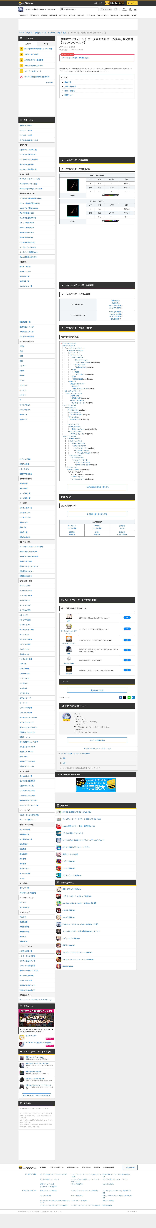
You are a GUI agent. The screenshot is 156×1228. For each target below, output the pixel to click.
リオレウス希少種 (26, 713)
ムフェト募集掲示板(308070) (30, 203)
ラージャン (23, 703)
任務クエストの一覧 (27, 786)
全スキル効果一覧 (26, 508)
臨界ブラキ (23, 757)
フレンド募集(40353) (27, 223)
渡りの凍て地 (24, 907)
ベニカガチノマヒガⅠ (82, 450)
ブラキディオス (25, 674)
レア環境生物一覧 (26, 839)
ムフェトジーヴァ (26, 698)
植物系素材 (23, 844)
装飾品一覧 (23, 532)
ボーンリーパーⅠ (75, 353)
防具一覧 (81, 15)
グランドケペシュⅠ (78, 358)
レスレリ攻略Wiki (77, 1195)
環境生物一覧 (24, 834)
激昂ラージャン (25, 737)
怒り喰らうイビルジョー (28, 717)
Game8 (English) (108, 1167)
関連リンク (69, 95)
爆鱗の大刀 (72, 381)
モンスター (63, 15)
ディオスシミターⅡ (78, 479)
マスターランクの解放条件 (29, 159)
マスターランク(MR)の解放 (29, 815)
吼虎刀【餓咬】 (78, 379)
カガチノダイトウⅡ (81, 448)
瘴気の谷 (23, 936)
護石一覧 (23, 527)
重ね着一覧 (114, 15)
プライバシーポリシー (56, 1167)
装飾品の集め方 (25, 537)
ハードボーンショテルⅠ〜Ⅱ (75, 348)
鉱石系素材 (23, 854)
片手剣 (22, 346)
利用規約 (43, 1167)
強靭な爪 (115, 303)
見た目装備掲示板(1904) (28, 257)
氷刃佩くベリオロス (27, 752)
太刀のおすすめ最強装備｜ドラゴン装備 (38, 49)
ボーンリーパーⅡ (76, 355)
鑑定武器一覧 (24, 276)
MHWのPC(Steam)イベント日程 (31, 189)
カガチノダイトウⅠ (79, 446)
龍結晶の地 (23, 941)
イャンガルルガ (25, 605)
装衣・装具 (23, 488)
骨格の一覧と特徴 (26, 561)
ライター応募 (130, 1167)
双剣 (21, 361)
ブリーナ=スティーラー (82, 462)
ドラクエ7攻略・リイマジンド (49, 1179)
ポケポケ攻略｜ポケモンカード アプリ (115, 1179)
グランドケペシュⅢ (84, 362)
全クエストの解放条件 (27, 781)
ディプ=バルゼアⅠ (75, 412)
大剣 (21, 351)
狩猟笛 (22, 371)
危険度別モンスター (27, 571)
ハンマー (23, 366)
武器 (64, 758)
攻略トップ (23, 15)
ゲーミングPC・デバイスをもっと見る (37, 1095)
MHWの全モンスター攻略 (29, 552)
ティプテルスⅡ (71, 408)
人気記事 (28, 44)
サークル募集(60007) (27, 228)
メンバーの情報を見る (97, 740)
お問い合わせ (86, 1167)
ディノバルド (24, 634)
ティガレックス (25, 625)
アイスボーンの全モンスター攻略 (31, 547)
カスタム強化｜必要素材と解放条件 (36, 77)
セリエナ (23, 902)
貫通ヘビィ (23, 419)
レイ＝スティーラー (76, 458)
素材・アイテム (102, 15)
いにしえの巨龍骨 (115, 312)
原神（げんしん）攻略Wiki (48, 1191)
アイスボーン (34, 15)
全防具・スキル (25, 271)
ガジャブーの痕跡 (26, 980)
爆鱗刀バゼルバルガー (77, 384)
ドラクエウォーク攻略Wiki (48, 1187)
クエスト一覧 (90, 15)
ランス (22, 380)
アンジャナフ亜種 (26, 595)
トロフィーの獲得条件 (27, 966)
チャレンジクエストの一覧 (29, 805)
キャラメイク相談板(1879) (29, 252)
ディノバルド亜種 (26, 639)
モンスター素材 (25, 873)
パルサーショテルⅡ (74, 439)
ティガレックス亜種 (27, 630)
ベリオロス (23, 683)
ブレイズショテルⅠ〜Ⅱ (73, 391)
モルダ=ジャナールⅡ (79, 403)
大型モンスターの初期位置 (29, 556)
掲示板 (134, 15)
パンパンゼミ (24, 469)
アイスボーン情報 (26, 135)
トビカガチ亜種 (25, 644)
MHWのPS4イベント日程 (28, 184)
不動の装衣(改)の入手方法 (33, 65)
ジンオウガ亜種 (25, 620)
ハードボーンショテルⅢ (75, 350)
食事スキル (23, 522)
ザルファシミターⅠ (75, 431)
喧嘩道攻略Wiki (108, 1205)
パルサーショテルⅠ (69, 436)
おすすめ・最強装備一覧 (28, 169)
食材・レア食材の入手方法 (29, 971)
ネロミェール (24, 654)
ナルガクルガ (24, 649)
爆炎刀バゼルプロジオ (80, 388)
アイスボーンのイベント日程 (30, 179)
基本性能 (68, 82)
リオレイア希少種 (26, 708)
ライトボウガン (25, 405)
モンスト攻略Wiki (108, 1184)
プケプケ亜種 (24, 669)
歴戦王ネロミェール (27, 766)
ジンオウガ (23, 615)
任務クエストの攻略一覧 (28, 150)
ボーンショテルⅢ (69, 346)
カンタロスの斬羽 (115, 308)
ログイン (132, 3)
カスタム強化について (27, 961)
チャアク (23, 390)
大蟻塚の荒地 (24, 927)
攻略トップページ (26, 125)
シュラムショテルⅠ (69, 405)
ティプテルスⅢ (73, 410)
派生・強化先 (70, 91)
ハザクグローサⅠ (73, 424)
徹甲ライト (23, 415)
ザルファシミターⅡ (76, 434)
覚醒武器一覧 (24, 281)
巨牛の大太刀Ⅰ (74, 417)
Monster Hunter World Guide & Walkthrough (36, 1000)
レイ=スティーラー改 (80, 460)
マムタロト (23, 688)
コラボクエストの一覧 (27, 795)
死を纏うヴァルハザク (27, 747)
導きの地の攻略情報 (27, 164)
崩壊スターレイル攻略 (47, 1184)
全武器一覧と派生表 (31, 54)
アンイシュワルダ (26, 590)
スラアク (23, 395)
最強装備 (44, 15)
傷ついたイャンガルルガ (28, 727)
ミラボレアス (24, 693)
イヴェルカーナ (25, 600)
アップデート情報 (26, 130)
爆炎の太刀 (75, 386)
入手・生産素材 (70, 86)
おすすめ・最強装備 (27, 337)
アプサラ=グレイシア (83, 465)
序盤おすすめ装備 (26, 474)
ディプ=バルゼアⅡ (76, 415)
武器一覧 (72, 15)
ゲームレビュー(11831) (28, 247)
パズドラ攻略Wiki (77, 1184)
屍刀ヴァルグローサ (78, 429)
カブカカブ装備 (25, 459)
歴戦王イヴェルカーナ (27, 761)
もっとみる (49, 82)
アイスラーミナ (80, 365)
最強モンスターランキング (29, 566)
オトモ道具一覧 (25, 498)
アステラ (23, 917)
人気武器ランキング (27, 332)
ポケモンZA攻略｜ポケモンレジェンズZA (53, 1174)
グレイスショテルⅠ (75, 455)
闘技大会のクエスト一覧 (28, 800)
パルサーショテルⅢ (75, 441)
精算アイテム (24, 868)
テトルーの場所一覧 (27, 975)
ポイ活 (98, 3)
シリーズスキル (25, 517)
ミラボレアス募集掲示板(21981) (31, 198)
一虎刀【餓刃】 (80, 374)
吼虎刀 (74, 377)
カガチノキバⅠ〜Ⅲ (78, 443)
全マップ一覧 (24, 888)
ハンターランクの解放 (27, 956)
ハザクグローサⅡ (75, 427)
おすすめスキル (25, 513)
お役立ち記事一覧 (26, 951)
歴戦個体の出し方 (26, 576)
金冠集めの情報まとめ (27, 985)
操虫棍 (22, 375)
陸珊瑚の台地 (24, 932)
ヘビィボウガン (25, 410)
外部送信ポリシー (72, 1167)
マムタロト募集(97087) (28, 218)
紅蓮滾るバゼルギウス (27, 732)
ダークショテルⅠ (72, 467)
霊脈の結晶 (115, 301)
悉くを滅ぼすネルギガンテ (29, 742)
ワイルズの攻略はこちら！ (29, 140)
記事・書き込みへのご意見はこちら (97, 748)
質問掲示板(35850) (26, 237)
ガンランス (23, 385)
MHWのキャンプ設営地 (28, 893)
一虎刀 (74, 369)
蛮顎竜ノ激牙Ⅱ (77, 398)
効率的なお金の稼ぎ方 (27, 990)
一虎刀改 (76, 372)
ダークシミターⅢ (73, 469)
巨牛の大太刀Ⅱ (75, 419)
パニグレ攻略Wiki (45, 1195)
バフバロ (23, 664)
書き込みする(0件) (97, 690)
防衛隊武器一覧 (25, 322)
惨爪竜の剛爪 (115, 319)
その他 (22, 878)
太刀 (64, 763)
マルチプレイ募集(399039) (29, 208)
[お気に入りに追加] (106, 9)
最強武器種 (53, 15)
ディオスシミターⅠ (76, 477)
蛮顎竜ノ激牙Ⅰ (75, 396)
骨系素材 (23, 864)
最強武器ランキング (27, 327)
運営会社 (97, 1167)
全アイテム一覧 (25, 829)
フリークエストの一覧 (27, 791)
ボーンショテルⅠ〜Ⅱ (69, 343)
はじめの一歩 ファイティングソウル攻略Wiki (85, 1205)
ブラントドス (24, 678)
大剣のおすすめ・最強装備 (33, 60)
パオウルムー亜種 (26, 659)
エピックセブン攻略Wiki (79, 1200)
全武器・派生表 (25, 267)
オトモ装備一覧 (25, 493)
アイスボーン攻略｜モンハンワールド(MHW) (75, 753)
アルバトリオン (25, 586)
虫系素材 (23, 849)
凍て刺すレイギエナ (27, 722)
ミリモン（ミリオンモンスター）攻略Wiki (53, 1205)
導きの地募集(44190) (27, 213)
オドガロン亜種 (25, 610)
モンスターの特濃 (115, 305)
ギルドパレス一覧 (26, 286)
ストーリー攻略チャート (32, 71)
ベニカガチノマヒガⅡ (83, 453)
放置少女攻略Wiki (108, 1200)
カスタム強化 (125, 15)
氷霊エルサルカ (81, 367)
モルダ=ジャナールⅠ (77, 400)
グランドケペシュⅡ (81, 360)
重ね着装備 (23, 483)
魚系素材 (23, 859)
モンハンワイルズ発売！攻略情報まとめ (76, 58)
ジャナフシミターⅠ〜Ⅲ (74, 393)
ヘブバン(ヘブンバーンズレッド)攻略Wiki (84, 1191)
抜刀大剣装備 (24, 464)
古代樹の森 (23, 922)
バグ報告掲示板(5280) (27, 242)
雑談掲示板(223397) (27, 232)
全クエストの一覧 (26, 776)
